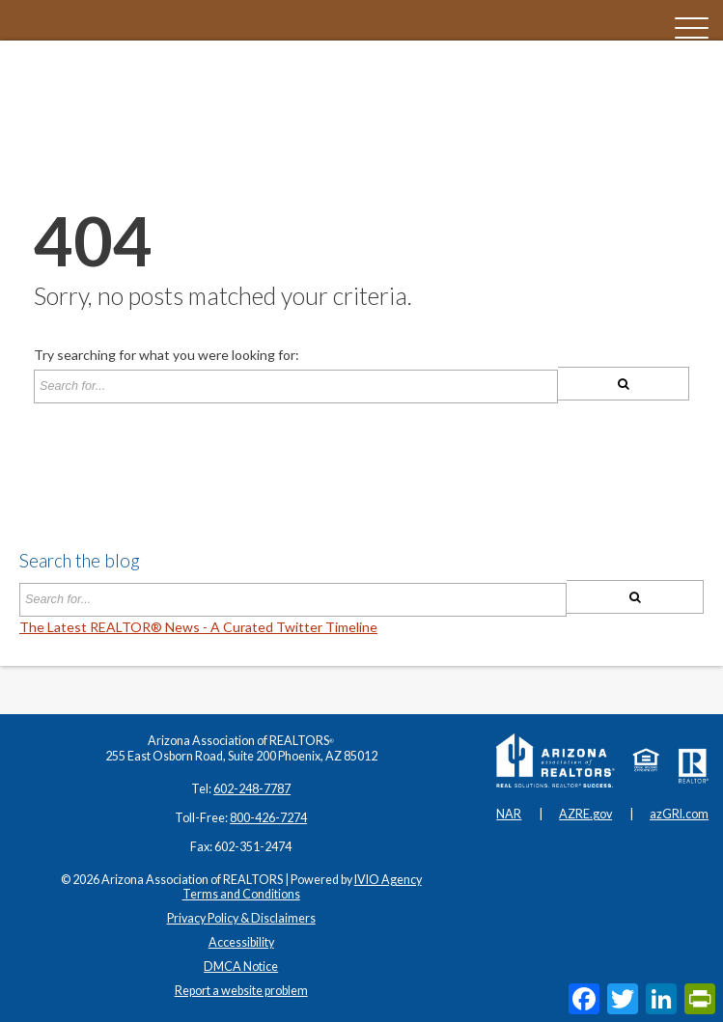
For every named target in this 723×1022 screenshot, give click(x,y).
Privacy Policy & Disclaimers (241, 918)
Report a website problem (241, 990)
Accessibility (241, 942)
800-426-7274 (268, 818)
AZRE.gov (585, 814)
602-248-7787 (252, 789)
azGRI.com (679, 814)
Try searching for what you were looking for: (166, 355)
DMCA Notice (241, 966)
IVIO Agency (388, 879)
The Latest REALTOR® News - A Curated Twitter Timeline (198, 627)
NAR (508, 814)
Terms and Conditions (241, 894)
